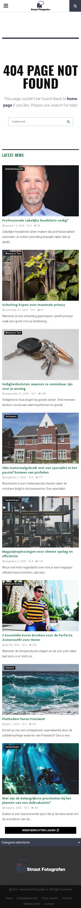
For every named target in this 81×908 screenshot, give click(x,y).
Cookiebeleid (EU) (27, 898)
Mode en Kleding (13, 584)
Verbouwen (11, 416)
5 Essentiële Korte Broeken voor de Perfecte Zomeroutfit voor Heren (37, 638)
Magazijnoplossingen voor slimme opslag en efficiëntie (37, 554)
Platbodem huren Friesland (23, 719)
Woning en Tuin (13, 253)
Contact (49, 903)
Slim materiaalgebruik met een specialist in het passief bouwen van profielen (39, 470)
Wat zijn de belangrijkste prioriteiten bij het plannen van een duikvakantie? (36, 801)
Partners (67, 898)
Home (9, 898)
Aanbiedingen (12, 500)
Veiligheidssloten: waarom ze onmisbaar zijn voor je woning (37, 386)
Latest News (13, 155)
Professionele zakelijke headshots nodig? (35, 220)
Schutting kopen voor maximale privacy (33, 305)
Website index (32, 903)
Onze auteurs (50, 898)
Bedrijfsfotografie (14, 169)
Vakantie (9, 668)
